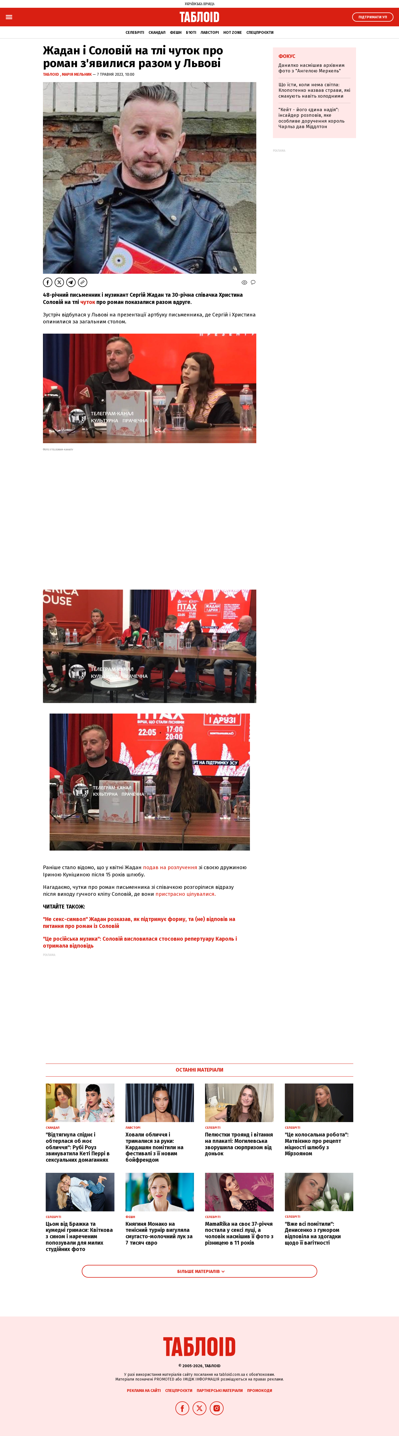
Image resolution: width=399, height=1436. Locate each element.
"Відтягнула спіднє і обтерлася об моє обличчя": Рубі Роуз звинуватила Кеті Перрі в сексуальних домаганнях (78, 1147)
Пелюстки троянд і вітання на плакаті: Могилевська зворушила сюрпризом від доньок (239, 1144)
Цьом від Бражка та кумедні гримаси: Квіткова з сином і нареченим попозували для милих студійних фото (79, 1236)
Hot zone (232, 32)
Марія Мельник (77, 74)
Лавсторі (210, 32)
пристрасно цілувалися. (185, 894)
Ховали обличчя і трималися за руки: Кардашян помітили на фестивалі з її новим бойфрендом (154, 1147)
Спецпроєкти (259, 32)
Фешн (175, 32)
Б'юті (191, 32)
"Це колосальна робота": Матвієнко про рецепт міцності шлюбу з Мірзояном (317, 1144)
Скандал (157, 32)
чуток (87, 302)
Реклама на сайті (144, 1390)
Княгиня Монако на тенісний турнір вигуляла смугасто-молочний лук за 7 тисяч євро (159, 1233)
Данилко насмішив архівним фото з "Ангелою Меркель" (311, 68)
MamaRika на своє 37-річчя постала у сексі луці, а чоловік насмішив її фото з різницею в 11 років (239, 1233)
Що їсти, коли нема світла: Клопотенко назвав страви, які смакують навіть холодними (314, 90)
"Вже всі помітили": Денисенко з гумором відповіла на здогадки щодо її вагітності (313, 1233)
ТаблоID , (52, 74)
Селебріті (135, 32)
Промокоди (259, 1390)
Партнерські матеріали (220, 1390)
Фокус (286, 56)
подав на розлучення (170, 867)
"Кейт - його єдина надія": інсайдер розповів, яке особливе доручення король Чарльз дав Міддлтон (311, 118)
